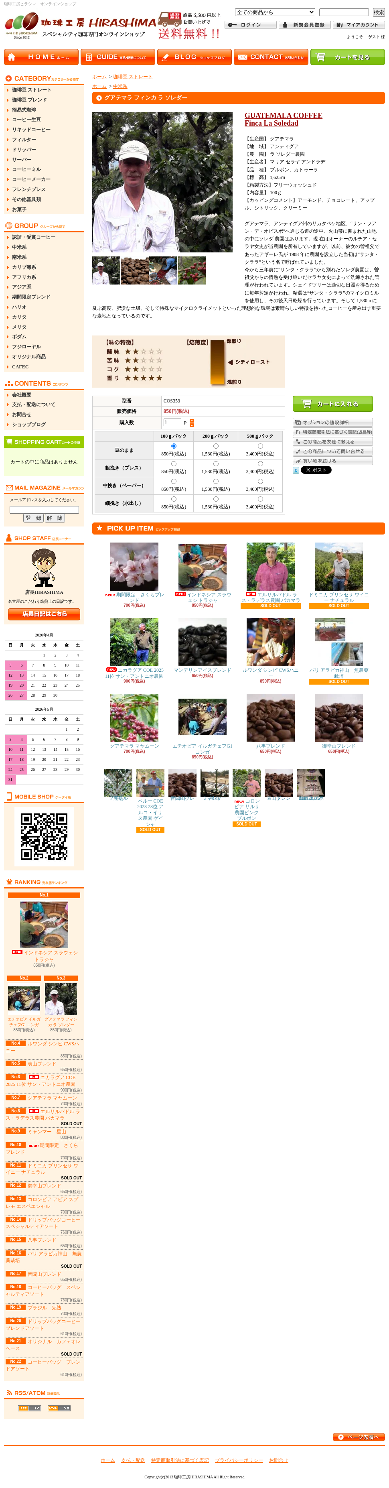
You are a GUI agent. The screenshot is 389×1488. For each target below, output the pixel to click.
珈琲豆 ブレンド (29, 100)
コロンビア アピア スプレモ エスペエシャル (311, 785)
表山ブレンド (42, 1064)
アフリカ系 (24, 277)
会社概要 (21, 395)
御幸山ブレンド (44, 1186)
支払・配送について (33, 404)
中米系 (19, 247)
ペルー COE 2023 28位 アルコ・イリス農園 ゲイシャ (150, 798)
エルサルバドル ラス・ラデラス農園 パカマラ (43, 1115)
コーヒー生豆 (26, 119)
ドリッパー (24, 149)
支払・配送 (133, 1460)
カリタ (19, 317)
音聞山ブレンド (44, 1274)
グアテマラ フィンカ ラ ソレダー (61, 1005)
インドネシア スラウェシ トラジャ (44, 931)
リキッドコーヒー (31, 129)
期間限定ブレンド (31, 297)
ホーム (99, 76)
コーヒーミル (26, 169)
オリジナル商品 (29, 357)
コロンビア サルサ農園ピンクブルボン (247, 795)
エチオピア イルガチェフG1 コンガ (24, 1005)
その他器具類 (26, 199)
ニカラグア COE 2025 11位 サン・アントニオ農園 (134, 648)
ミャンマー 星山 (47, 1131)
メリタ (19, 327)
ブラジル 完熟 (44, 1308)
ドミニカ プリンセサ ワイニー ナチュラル (339, 573)
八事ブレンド (42, 1240)
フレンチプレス (29, 189)
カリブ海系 (24, 267)
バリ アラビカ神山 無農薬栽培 (339, 648)
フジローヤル (26, 347)
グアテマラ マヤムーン (52, 1098)
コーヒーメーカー (31, 179)
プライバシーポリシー (239, 1460)
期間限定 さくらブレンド (134, 573)
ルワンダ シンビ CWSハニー (271, 648)
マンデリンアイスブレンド (202, 645)
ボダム (19, 336)
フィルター (24, 139)
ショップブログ (29, 424)
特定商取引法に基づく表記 (180, 1460)
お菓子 (19, 209)
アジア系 (21, 287)
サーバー (21, 160)
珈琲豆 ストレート (32, 90)
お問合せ (21, 414)
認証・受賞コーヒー (33, 237)
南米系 (19, 257)
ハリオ (19, 307)
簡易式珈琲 (24, 110)
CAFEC (20, 367)
